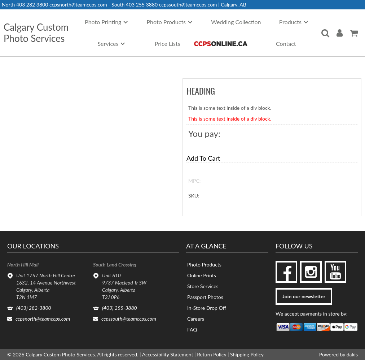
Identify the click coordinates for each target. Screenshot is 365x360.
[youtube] (335, 272)
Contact (286, 43)
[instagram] (311, 272)
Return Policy (211, 354)
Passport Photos (205, 297)
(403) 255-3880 (119, 308)
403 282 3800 (32, 4)
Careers (195, 319)
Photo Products (204, 264)
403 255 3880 (142, 4)
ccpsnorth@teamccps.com (78, 4)
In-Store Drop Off (206, 308)
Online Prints (201, 275)
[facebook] (286, 272)
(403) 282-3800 (33, 308)
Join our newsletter (303, 296)
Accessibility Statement (167, 354)
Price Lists (167, 43)
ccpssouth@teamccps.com (188, 4)
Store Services (203, 286)
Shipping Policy (247, 354)
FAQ (192, 329)
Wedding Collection (236, 21)
